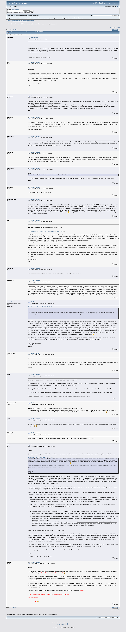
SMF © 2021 (62, 623)
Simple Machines (69, 623)
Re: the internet (35, 62)
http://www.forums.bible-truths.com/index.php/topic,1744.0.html (45, 231)
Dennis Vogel (41, 24)
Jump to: (98, 617)
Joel (49, 24)
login (12, 9)
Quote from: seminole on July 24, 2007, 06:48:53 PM (40, 306)
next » (118, 27)
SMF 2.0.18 (55, 623)
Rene (46, 24)
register (17, 9)
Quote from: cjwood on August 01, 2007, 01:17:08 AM (40, 457)
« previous (113, 27)
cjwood (9, 302)
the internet (34, 37)
